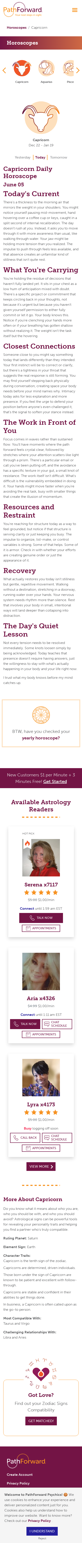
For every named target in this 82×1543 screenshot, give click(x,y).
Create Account (20, 1475)
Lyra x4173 (41, 1104)
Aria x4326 (41, 998)
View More (41, 1166)
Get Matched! (41, 1421)
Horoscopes (16, 27)
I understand (42, 1531)
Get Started (55, 781)
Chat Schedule (55, 1024)
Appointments (41, 928)
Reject (42, 1538)
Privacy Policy (40, 1521)
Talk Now (41, 918)
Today (40, 157)
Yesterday (22, 157)
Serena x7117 (41, 884)
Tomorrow (58, 157)
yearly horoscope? (41, 738)
